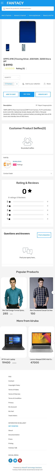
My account (12, 407)
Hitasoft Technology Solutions (32, 467)
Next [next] (53, 293)
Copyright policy (14, 385)
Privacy (10, 403)
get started (13, 426)
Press (10, 439)
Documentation (13, 435)
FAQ (9, 376)
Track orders (12, 415)
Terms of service (14, 394)
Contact (11, 381)
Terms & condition (14, 398)
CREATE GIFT (43, 94)
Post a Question (44, 235)
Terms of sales (13, 389)
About (10, 430)
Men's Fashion (6, 15)
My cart (11, 411)
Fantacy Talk (12, 448)
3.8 (15, 164)
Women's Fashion (20, 15)
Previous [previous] (2, 293)
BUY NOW (27, 94)
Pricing (10, 443)
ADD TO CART (11, 94)
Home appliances (34, 15)
